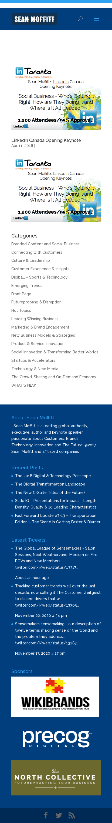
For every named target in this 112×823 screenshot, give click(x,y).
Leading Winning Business (34, 319)
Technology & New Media (34, 369)
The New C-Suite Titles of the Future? (50, 492)
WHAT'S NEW (23, 385)
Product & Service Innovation (38, 344)
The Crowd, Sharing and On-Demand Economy (53, 377)
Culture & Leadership (30, 260)
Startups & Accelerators (33, 360)
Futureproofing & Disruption (36, 302)
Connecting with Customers (36, 252)
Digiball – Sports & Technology (39, 277)
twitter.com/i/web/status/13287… (46, 643)
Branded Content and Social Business (45, 244)
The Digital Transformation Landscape (50, 484)
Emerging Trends (26, 285)
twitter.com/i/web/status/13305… (47, 605)
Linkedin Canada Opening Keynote (46, 140)
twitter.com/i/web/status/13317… (46, 567)
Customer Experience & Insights (40, 269)
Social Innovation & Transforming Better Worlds (55, 352)
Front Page (21, 294)
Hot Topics (21, 310)
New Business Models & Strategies (43, 335)
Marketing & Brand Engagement (40, 327)
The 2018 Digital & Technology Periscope (53, 476)
